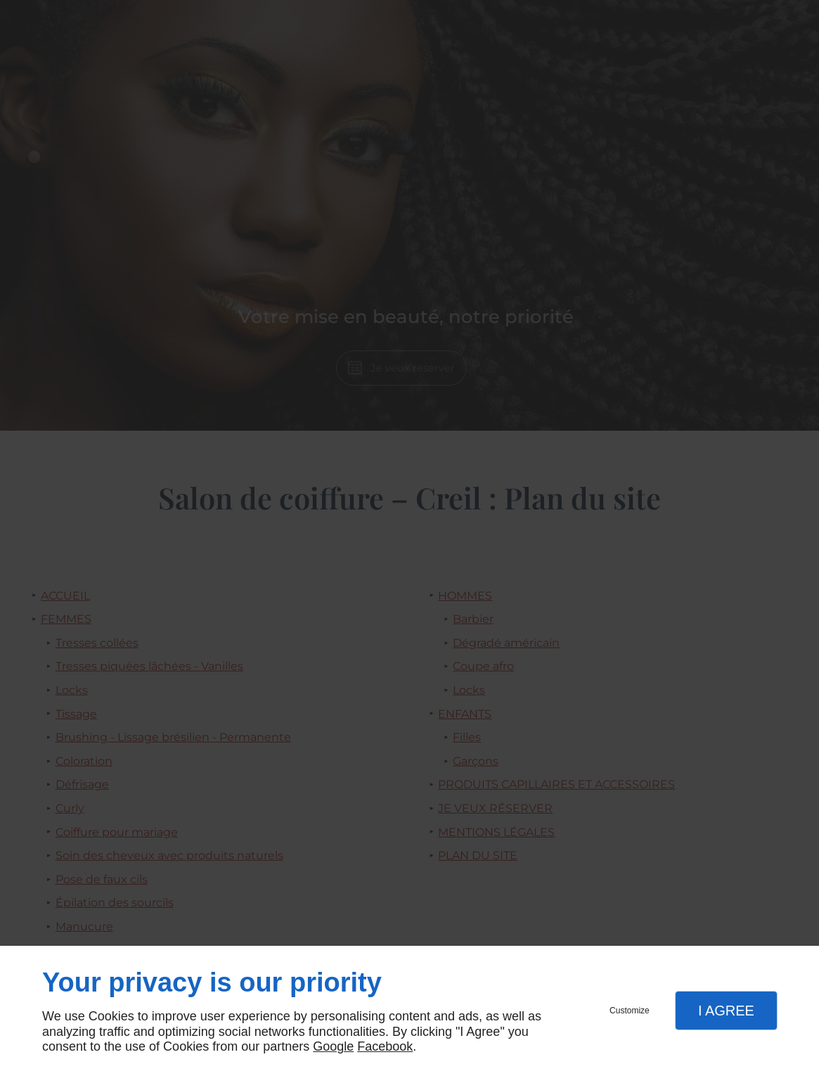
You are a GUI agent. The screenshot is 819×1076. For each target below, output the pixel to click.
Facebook (385, 1046)
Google (333, 1046)
